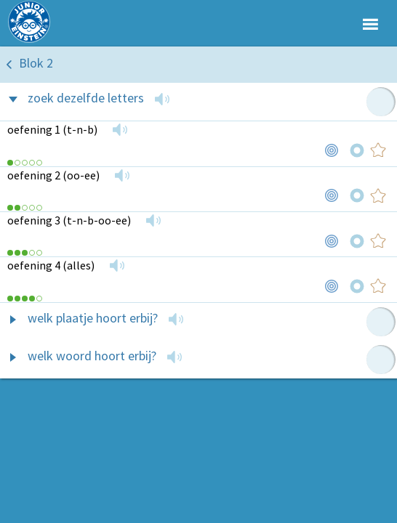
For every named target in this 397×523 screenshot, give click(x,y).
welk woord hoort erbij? (92, 355)
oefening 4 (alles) (51, 265)
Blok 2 (36, 62)
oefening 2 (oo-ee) (53, 175)
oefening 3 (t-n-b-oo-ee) (69, 220)
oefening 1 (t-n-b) (52, 129)
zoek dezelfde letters (86, 97)
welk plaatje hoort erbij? (93, 317)
